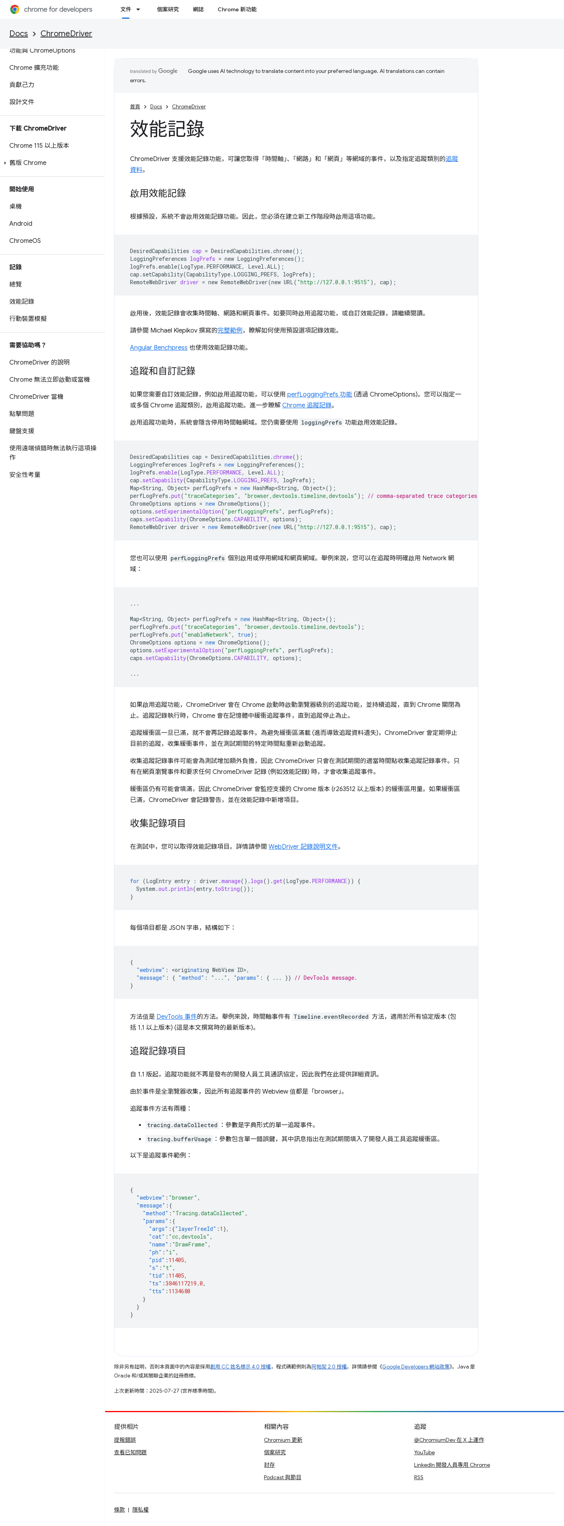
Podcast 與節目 (282, 1477)
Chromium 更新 (283, 1439)
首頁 (135, 106)
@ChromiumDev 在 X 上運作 (449, 1439)
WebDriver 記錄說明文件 (303, 847)
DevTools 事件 (176, 1017)
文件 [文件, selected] (125, 9)
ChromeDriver (66, 34)
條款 (119, 1510)
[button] (51, 163)
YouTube (424, 1452)
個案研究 (168, 9)
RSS (418, 1477)
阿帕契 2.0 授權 (329, 1366)
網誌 (198, 9)
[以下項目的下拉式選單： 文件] (140, 9)
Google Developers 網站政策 (416, 1366)
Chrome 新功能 (237, 9)
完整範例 (230, 331)
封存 (269, 1464)
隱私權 (140, 1510)
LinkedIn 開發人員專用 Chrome (452, 1464)
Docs (18, 34)
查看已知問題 (130, 1452)
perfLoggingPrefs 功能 (319, 394)
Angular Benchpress (159, 348)
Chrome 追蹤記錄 (307, 405)
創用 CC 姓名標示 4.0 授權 (240, 1366)
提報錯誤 (125, 1439)
